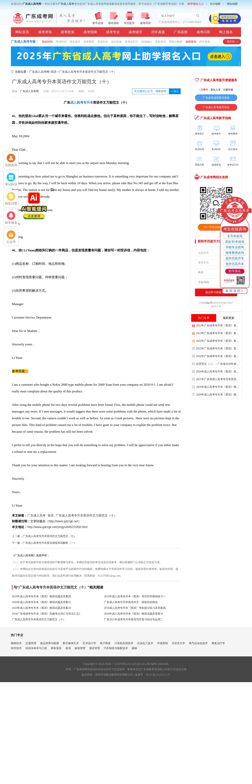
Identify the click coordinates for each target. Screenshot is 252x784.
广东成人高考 (36, 515)
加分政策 (116, 41)
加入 (175, 91)
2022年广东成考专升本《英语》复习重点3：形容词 (216, 341)
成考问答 (203, 32)
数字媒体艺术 (71, 643)
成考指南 (90, 32)
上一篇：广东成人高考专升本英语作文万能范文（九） (44, 536)
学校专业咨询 (235, 247)
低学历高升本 (235, 264)
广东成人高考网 (31, 3)
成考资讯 (45, 32)
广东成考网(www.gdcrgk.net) (129, 663)
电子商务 (105, 643)
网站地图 (232, 3)
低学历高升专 (235, 258)
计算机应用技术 (123, 643)
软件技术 (16, 648)
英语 (54, 71)
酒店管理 (94, 648)
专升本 (88, 102)
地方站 (232, 41)
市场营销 (162, 643)
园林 (134, 648)
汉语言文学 (178, 643)
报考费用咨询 (235, 252)
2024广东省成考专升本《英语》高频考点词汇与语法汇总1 (46, 613)
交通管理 (31, 643)
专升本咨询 (234, 236)
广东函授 (181, 32)
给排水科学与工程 (36, 648)
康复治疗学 (218, 643)
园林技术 (16, 643)
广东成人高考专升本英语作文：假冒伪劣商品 (131, 602)
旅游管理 (80, 648)
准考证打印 (131, 41)
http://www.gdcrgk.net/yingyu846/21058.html (57, 527)
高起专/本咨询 (234, 241)
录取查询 (160, 41)
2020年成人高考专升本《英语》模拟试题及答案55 (41, 602)
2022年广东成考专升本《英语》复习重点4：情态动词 (216, 325)
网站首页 (22, 32)
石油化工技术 (145, 643)
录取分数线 (175, 41)
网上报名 (226, 32)
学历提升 (129, 23)
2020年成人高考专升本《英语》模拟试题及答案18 (216, 387)
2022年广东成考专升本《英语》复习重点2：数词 (216, 356)
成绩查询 (190, 41)
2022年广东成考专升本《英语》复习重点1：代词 (216, 348)
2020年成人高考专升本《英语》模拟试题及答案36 (133, 613)
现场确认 (146, 41)
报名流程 (113, 23)
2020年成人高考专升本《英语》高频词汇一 (216, 371)
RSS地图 (215, 3)
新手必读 (97, 23)
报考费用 (88, 41)
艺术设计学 (89, 643)
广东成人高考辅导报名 (216, 107)
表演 (68, 648)
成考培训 (145, 23)
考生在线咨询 (234, 229)
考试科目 (102, 41)
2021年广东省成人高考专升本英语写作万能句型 (216, 379)
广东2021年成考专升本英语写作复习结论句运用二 (133, 619)
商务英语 (56, 648)
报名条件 (75, 41)
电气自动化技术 (198, 643)
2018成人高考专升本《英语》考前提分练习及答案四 (135, 608)
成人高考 (76, 102)
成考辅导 (135, 32)
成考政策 (67, 32)
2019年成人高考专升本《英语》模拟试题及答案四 (41, 596)
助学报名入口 (196, 3)
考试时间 (61, 41)
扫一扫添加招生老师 (216, 227)
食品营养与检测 (49, 643)
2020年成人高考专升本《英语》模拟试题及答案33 (216, 394)
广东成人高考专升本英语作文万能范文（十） (88, 71)
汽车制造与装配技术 (116, 648)
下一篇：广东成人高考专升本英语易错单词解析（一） (44, 542)
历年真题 (158, 32)
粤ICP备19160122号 (158, 674)
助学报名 (235, 271)
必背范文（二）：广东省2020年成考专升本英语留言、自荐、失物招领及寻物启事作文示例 (216, 364)
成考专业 (113, 32)
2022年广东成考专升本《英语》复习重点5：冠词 (216, 333)
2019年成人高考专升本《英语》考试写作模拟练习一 (135, 596)
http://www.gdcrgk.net (63, 521)
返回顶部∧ (235, 290)
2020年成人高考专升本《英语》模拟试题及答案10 (41, 608)
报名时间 (47, 41)
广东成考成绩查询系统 (216, 97)
